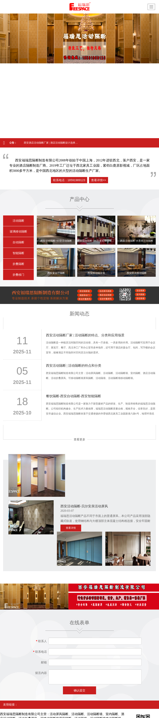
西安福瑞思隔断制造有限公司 (41, 700)
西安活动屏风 (56, 708)
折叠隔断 (18, 264)
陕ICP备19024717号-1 (17, 704)
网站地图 (108, 700)
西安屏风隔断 (73, 708)
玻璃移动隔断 (18, 231)
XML (119, 700)
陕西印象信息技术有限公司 (86, 700)
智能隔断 (18, 253)
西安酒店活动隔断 (109, 708)
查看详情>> (98, 180)
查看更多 (79, 439)
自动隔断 (18, 242)
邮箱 (44, 631)
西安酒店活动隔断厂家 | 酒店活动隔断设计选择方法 (51, 142)
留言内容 (41, 641)
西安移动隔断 (38, 708)
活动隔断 (18, 220)
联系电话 (40, 620)
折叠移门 (18, 274)
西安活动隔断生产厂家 (32, 712)
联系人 (41, 610)
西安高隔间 (90, 708)
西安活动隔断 (21, 708)
